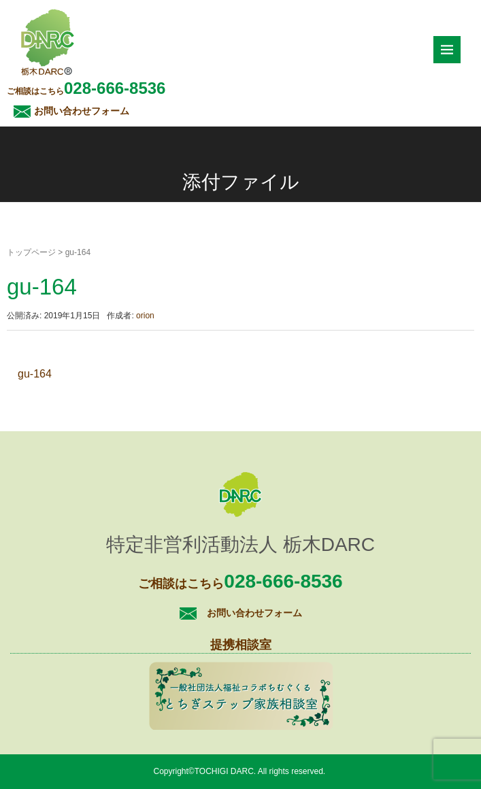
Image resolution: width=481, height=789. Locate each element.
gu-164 (35, 374)
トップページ (31, 252)
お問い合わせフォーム (81, 110)
